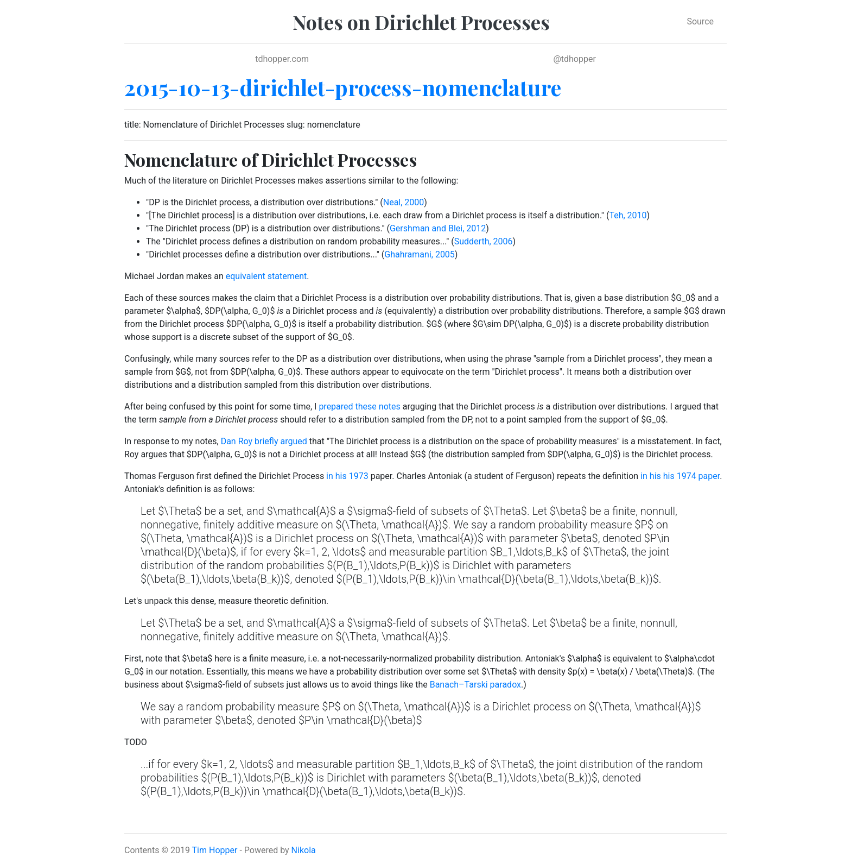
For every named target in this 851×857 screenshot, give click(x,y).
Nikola (303, 850)
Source (700, 21)
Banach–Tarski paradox (475, 684)
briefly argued (281, 441)
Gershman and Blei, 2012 (438, 228)
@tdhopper (574, 59)
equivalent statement (266, 276)
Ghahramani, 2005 (419, 254)
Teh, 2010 (627, 215)
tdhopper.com (282, 59)
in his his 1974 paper (680, 476)
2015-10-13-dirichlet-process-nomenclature (342, 87)
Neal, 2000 (403, 202)
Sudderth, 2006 (483, 241)
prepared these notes (359, 406)
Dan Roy (236, 441)
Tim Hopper (215, 850)
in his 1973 (347, 476)
